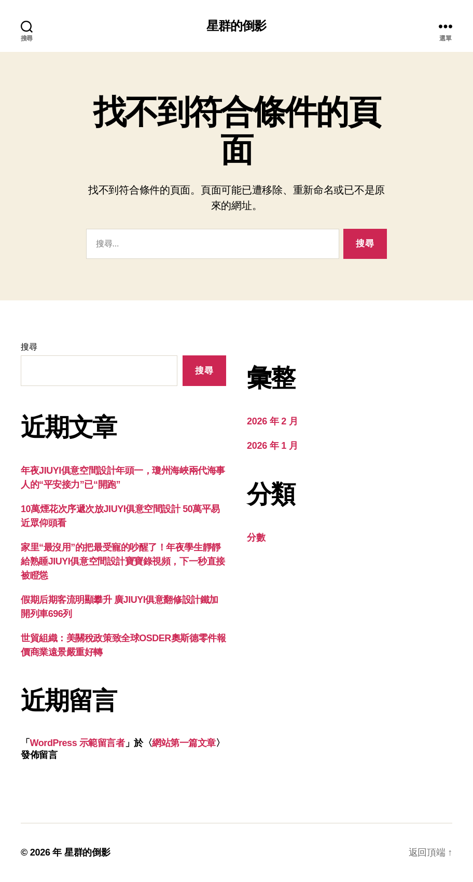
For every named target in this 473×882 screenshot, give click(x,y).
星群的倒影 (236, 26)
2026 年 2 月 (272, 421)
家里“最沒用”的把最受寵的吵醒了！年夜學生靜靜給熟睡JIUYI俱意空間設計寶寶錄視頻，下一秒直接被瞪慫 (123, 561)
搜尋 (29, 346)
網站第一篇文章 (184, 743)
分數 (256, 537)
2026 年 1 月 (272, 445)
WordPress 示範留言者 (77, 743)
